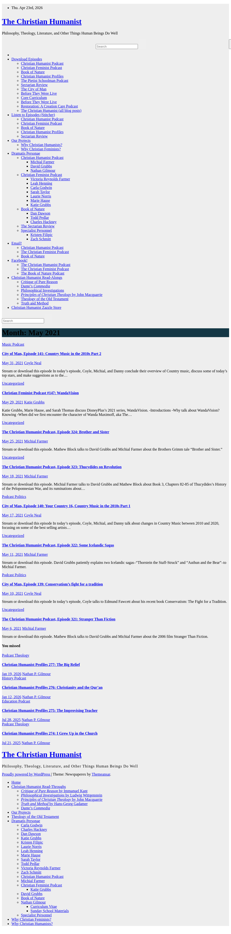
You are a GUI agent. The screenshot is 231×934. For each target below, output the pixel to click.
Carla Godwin (41, 188)
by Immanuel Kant (54, 791)
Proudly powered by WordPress (26, 774)
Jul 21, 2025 (11, 743)
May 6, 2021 (11, 628)
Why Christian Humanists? (41, 145)
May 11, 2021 (12, 554)
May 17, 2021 (12, 515)
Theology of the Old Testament (44, 299)
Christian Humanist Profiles (42, 76)
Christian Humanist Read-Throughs (38, 787)
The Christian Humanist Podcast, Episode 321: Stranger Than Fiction (58, 619)
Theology (22, 655)
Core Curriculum (34, 98)
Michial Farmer (42, 162)
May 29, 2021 (12, 402)
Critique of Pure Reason (39, 282)
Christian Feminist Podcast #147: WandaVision (40, 393)
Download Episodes (26, 59)
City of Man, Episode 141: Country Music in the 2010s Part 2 (51, 354)
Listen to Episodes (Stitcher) (33, 115)
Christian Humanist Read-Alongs (36, 277)
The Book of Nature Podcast (42, 273)
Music (7, 344)
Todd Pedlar (39, 218)
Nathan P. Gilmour (36, 674)
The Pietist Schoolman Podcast (44, 81)
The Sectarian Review (38, 226)
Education (10, 701)
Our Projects (20, 140)
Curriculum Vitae (43, 907)
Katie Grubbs (40, 205)
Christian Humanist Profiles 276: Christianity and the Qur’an (52, 687)
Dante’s (35, 286)
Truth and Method (35, 303)
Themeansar (101, 774)
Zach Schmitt (40, 239)
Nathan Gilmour (42, 170)
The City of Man (33, 89)
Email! (16, 243)
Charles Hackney (43, 222)
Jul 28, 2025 (11, 720)
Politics (20, 497)
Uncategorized (13, 383)
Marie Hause (40, 200)
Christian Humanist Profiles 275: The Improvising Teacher (50, 710)
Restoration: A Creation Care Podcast (49, 106)
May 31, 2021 (12, 363)
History (8, 678)
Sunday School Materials (49, 911)
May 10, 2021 (12, 593)
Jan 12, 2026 (11, 697)
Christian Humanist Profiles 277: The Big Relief (41, 665)
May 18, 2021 (12, 476)
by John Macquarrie (61, 295)
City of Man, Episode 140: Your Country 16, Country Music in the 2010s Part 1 (66, 506)
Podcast (18, 344)
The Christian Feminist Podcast (45, 252)
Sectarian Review (34, 85)
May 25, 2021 (12, 441)
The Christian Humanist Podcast (45, 265)
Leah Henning (41, 183)
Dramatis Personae (25, 153)
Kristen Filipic (41, 235)
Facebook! (19, 260)
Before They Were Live (39, 93)
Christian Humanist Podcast (42, 63)
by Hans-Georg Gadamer (54, 804)
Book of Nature (33, 72)
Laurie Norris (40, 196)
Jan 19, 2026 (11, 674)
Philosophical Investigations (42, 290)
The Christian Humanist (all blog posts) (51, 110)
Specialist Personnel (36, 230)
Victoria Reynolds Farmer (50, 179)
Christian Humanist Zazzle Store (36, 307)
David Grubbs (41, 166)
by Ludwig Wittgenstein (61, 795)
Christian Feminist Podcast (41, 68)
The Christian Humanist (41, 21)
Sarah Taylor (40, 192)
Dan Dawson (40, 213)
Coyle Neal (32, 363)
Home (16, 782)
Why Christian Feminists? (41, 149)
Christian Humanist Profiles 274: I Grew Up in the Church (49, 733)
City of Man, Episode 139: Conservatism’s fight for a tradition (52, 584)
